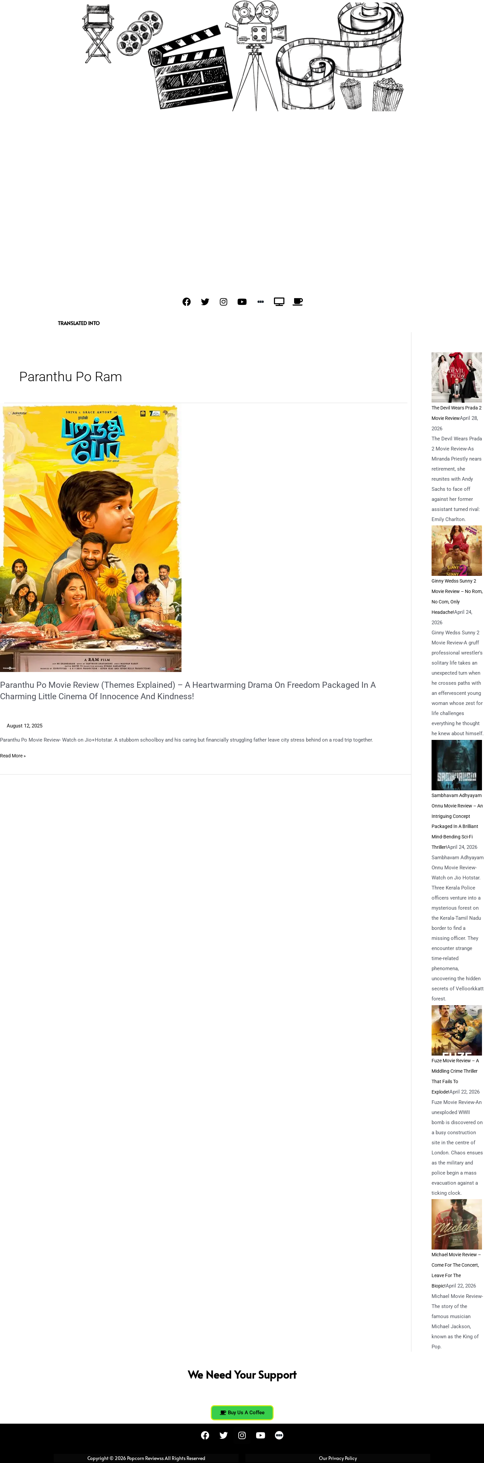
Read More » (14, 755)
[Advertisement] (242, 162)
